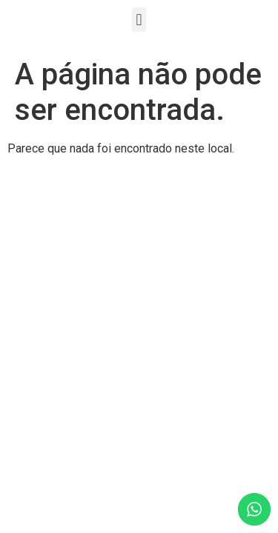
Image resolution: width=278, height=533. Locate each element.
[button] (139, 19)
